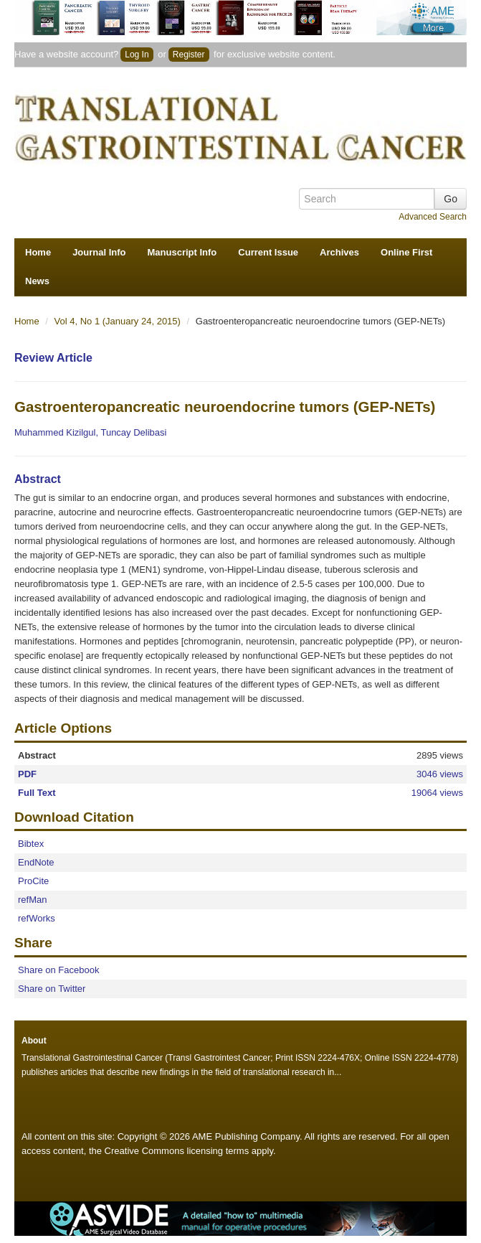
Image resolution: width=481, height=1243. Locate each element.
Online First (406, 252)
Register (189, 55)
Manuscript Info (182, 252)
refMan (32, 899)
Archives (339, 252)
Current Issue (268, 252)
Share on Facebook (58, 970)
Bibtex (31, 843)
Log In (136, 55)
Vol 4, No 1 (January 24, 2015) (119, 321)
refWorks (36, 918)
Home (38, 252)
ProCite (33, 881)
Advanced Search (433, 217)
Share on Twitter (51, 988)
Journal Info (98, 252)
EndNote (36, 862)
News (37, 281)
